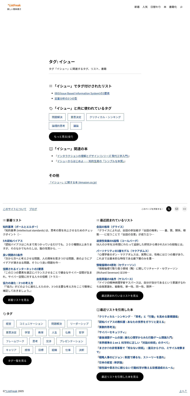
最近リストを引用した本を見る (120, 377)
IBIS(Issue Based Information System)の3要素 (82, 93)
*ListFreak (14, 5)
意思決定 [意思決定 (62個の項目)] (76, 117)
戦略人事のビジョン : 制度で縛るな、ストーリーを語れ (131, 357)
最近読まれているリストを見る (120, 296)
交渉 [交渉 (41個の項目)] (48, 341)
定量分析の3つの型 (66, 98)
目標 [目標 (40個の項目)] (40, 350)
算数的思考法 (107, 327)
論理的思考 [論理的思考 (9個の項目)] (58, 126)
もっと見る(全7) (63, 136)
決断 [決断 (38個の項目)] (81, 350)
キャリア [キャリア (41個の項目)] (11, 350)
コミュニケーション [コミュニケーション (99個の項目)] (31, 323)
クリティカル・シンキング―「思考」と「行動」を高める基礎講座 (138, 316)
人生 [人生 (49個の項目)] (54, 332)
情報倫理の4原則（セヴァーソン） (116, 264)
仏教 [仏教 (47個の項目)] (68, 332)
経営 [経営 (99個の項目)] (8, 323)
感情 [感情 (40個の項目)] (27, 350)
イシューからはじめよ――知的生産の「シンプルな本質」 (90, 161)
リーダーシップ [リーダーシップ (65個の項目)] (79, 323)
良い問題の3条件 (13, 254)
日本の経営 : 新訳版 (110, 362)
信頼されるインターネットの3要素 (23, 268)
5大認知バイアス (13, 240)
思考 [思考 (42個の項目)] (35, 341)
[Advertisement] (95, 36)
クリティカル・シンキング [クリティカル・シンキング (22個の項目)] (105, 117)
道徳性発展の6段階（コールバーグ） (118, 240)
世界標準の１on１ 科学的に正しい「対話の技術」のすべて (133, 342)
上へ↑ (183, 391)
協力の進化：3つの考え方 (18, 282)
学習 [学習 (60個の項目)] (27, 332)
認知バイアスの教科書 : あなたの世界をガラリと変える (131, 322)
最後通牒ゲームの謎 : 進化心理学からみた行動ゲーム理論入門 (135, 337)
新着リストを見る (18, 300)
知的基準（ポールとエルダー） (21, 226)
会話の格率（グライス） (110, 226)
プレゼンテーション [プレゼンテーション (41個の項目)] (71, 341)
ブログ (33, 209)
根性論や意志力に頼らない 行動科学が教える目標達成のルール (136, 367)
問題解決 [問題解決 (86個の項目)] (57, 117)
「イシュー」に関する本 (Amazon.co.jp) (73, 182)
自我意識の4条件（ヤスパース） (115, 278)
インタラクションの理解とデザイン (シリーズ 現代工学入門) (92, 156)
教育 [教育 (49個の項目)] (40, 332)
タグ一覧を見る (17, 360)
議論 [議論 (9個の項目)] (76, 126)
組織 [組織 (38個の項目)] (54, 350)
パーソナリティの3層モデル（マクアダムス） (123, 250)
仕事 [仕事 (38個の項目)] (68, 350)
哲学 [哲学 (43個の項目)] (81, 332)
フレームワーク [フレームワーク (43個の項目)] (15, 341)
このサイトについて (14, 209)
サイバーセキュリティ (112, 332)
